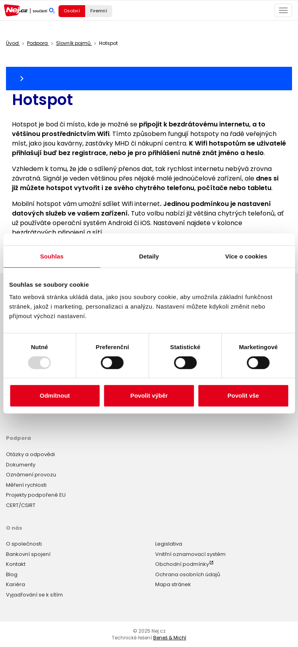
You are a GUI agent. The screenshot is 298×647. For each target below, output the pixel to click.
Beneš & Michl (169, 637)
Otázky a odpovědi (30, 454)
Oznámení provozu (31, 474)
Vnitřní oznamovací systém (190, 554)
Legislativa (168, 544)
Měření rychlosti (26, 485)
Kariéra (15, 584)
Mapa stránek (173, 584)
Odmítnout (55, 395)
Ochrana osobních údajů (187, 574)
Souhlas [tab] (52, 256)
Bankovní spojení (28, 554)
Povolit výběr (149, 395)
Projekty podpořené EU (36, 495)
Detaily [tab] (149, 256)
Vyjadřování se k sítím (34, 594)
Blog (12, 574)
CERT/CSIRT (20, 505)
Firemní (98, 11)
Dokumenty (20, 464)
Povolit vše (243, 395)
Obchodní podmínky (182, 564)
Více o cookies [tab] (246, 256)
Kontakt (15, 564)
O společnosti (24, 544)
